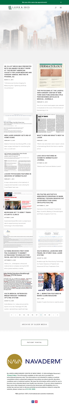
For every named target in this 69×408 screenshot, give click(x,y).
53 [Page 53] (19, 315)
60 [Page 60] (49, 315)
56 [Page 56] (32, 315)
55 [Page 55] (28, 315)
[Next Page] (53, 315)
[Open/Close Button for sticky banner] (61, 2)
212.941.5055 (30, 389)
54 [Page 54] (24, 315)
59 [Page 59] (45, 315)
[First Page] (12, 315)
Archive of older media (34, 324)
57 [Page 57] (36, 315)
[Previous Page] (16, 315)
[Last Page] (57, 315)
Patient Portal (34, 343)
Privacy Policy (12, 376)
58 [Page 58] (41, 315)
